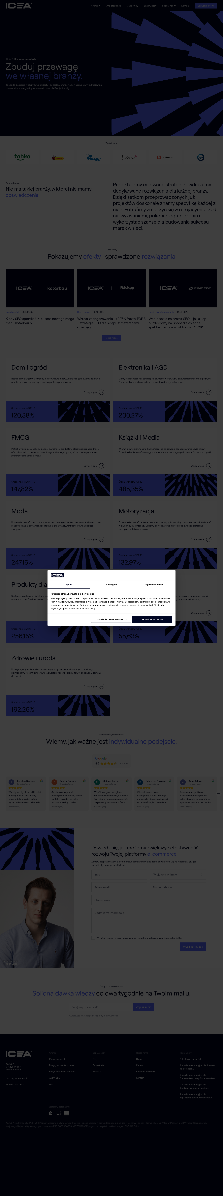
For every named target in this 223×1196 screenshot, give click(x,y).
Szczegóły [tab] (111, 584)
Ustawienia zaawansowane (111, 619)
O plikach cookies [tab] (154, 584)
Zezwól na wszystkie (152, 619)
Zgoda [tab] (69, 584)
